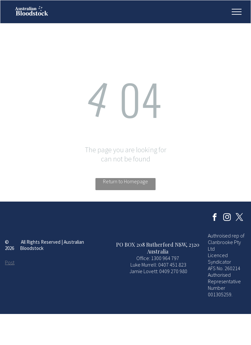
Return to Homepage (125, 181)
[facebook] (214, 217)
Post (9, 262)
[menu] (236, 11)
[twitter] (239, 217)
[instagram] (227, 217)
